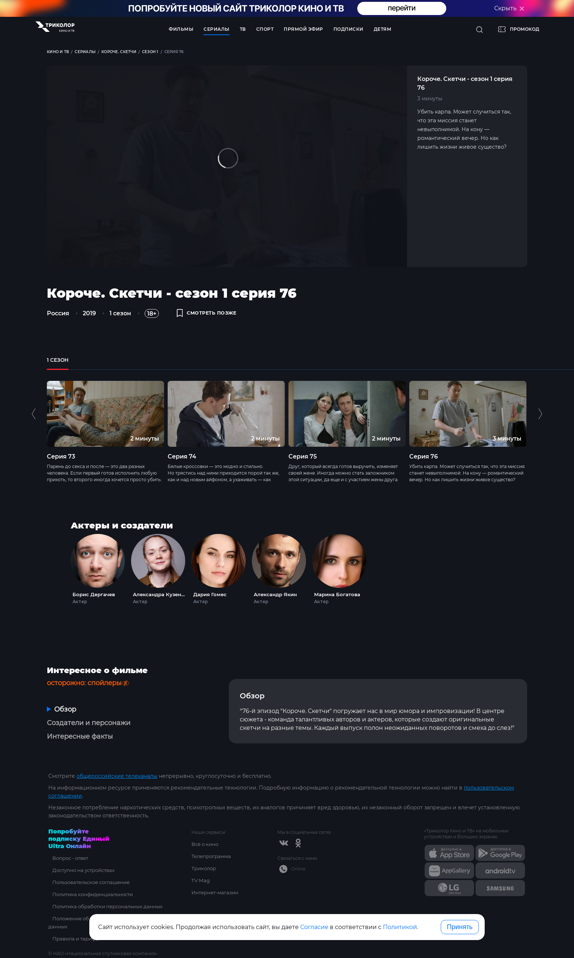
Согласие (314, 927)
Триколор (204, 868)
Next (540, 422)
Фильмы (181, 29)
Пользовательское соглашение (91, 882)
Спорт (265, 29)
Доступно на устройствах (82, 870)
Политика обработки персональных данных (107, 906)
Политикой (400, 927)
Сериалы (217, 29)
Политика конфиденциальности (92, 894)
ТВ (243, 29)
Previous (34, 422)
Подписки (348, 29)
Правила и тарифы (74, 938)
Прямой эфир (303, 29)
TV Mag (201, 880)
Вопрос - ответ (68, 858)
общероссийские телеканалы (117, 776)
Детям (383, 29)
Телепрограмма (212, 856)
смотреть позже (210, 315)
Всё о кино (206, 844)
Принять (460, 927)
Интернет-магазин (216, 892)
